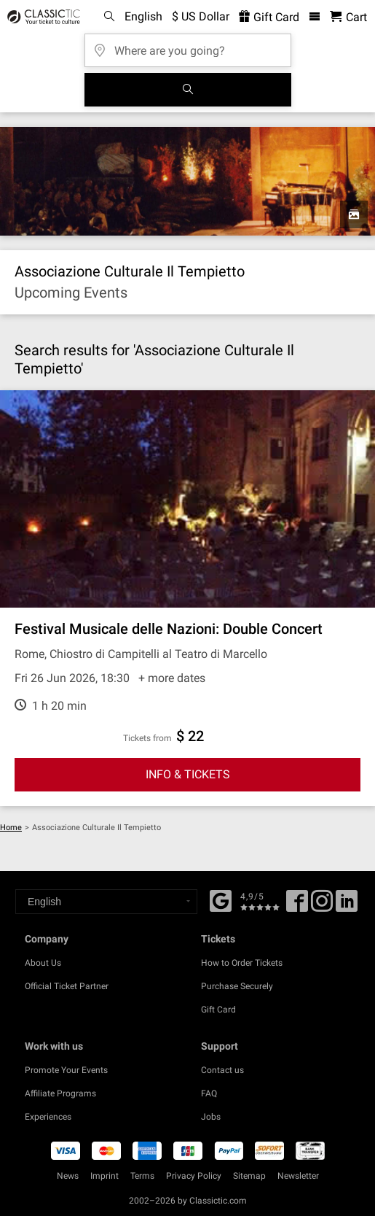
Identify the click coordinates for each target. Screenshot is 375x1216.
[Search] (187, 90)
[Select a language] (106, 901)
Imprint (104, 1176)
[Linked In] (347, 906)
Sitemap (249, 1176)
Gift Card (218, 1009)
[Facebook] (221, 899)
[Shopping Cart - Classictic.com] (348, 17)
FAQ (209, 1093)
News (68, 1176)
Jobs (211, 1117)
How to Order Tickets (242, 963)
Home (11, 827)
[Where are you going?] (187, 45)
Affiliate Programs (60, 1093)
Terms (142, 1176)
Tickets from (147, 738)
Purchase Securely (237, 986)
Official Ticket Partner (66, 986)
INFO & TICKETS (188, 774)
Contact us (222, 1070)
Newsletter (298, 1176)
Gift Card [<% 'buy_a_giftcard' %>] (269, 17)
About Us (43, 963)
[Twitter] (322, 906)
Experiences (48, 1117)
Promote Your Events (66, 1070)
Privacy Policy (193, 1176)
